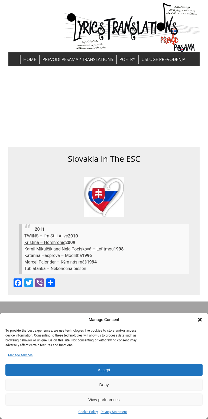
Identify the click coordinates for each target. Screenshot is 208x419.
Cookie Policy (88, 412)
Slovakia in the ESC (104, 158)
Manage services (20, 355)
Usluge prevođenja (163, 59)
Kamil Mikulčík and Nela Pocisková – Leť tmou (69, 249)
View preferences (104, 399)
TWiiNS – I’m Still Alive (46, 236)
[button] (200, 319)
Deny (104, 384)
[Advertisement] (104, 107)
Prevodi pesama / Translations (78, 59)
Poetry (127, 59)
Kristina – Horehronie (44, 242)
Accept (104, 369)
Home (29, 59)
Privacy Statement (113, 412)
